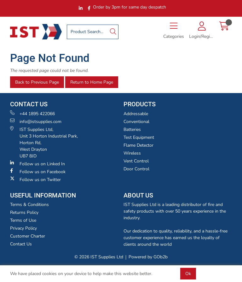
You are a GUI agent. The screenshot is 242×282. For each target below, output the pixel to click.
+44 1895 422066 (32, 113)
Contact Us (21, 244)
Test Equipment (139, 137)
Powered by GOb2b (148, 257)
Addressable (136, 114)
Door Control (136, 169)
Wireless (132, 153)
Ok (188, 274)
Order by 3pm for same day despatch (129, 7)
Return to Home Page (91, 82)
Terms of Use (23, 220)
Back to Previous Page (37, 82)
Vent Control (136, 161)
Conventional (136, 122)
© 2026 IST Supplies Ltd (98, 257)
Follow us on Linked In (37, 164)
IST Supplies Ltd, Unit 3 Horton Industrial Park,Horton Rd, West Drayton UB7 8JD (44, 142)
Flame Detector (138, 145)
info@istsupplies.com (35, 121)
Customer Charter (27, 236)
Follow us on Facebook (38, 171)
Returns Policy (24, 212)
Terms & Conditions (29, 205)
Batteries (132, 129)
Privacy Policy (23, 228)
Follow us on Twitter (35, 179)
